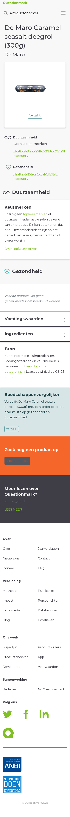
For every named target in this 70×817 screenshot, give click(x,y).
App (41, 657)
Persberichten (48, 600)
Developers (11, 667)
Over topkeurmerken (20, 249)
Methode (10, 591)
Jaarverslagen (48, 548)
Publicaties (46, 591)
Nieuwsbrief (12, 558)
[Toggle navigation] (63, 13)
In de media (11, 610)
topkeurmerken (35, 214)
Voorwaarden (48, 667)
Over (6, 548)
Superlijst (10, 647)
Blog (6, 620)
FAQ (41, 568)
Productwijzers (49, 647)
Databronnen (48, 610)
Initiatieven (46, 620)
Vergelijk (35, 115)
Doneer (8, 568)
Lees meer (13, 509)
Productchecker (20, 13)
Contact (44, 558)
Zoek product (17, 461)
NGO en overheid (51, 689)
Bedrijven (10, 689)
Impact (8, 600)
